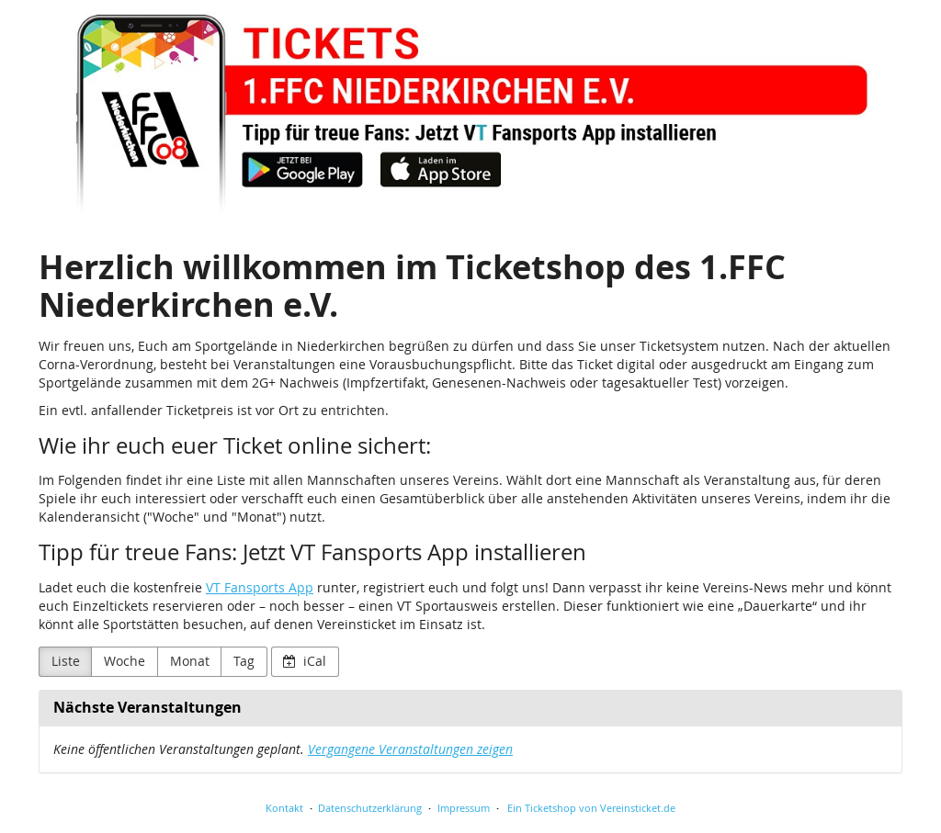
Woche (124, 661)
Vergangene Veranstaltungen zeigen (410, 749)
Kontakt (284, 808)
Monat (190, 661)
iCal (304, 661)
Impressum (463, 808)
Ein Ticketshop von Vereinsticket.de (591, 808)
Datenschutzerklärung (370, 808)
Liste (65, 661)
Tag (244, 661)
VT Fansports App (259, 587)
